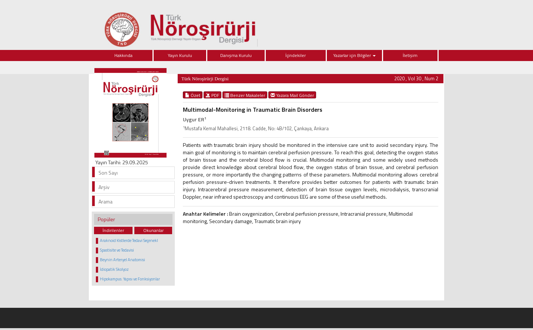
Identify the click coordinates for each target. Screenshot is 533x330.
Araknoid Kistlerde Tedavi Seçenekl (129, 240)
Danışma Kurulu (236, 55)
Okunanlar (153, 230)
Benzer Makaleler (245, 95)
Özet (192, 95)
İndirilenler (113, 230)
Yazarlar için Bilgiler (354, 55)
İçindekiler (295, 55)
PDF (212, 95)
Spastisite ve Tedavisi (117, 250)
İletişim (410, 55)
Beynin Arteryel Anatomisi (122, 260)
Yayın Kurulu (180, 55)
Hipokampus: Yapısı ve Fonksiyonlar (130, 279)
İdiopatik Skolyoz (114, 269)
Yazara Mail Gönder (292, 95)
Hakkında (123, 55)
